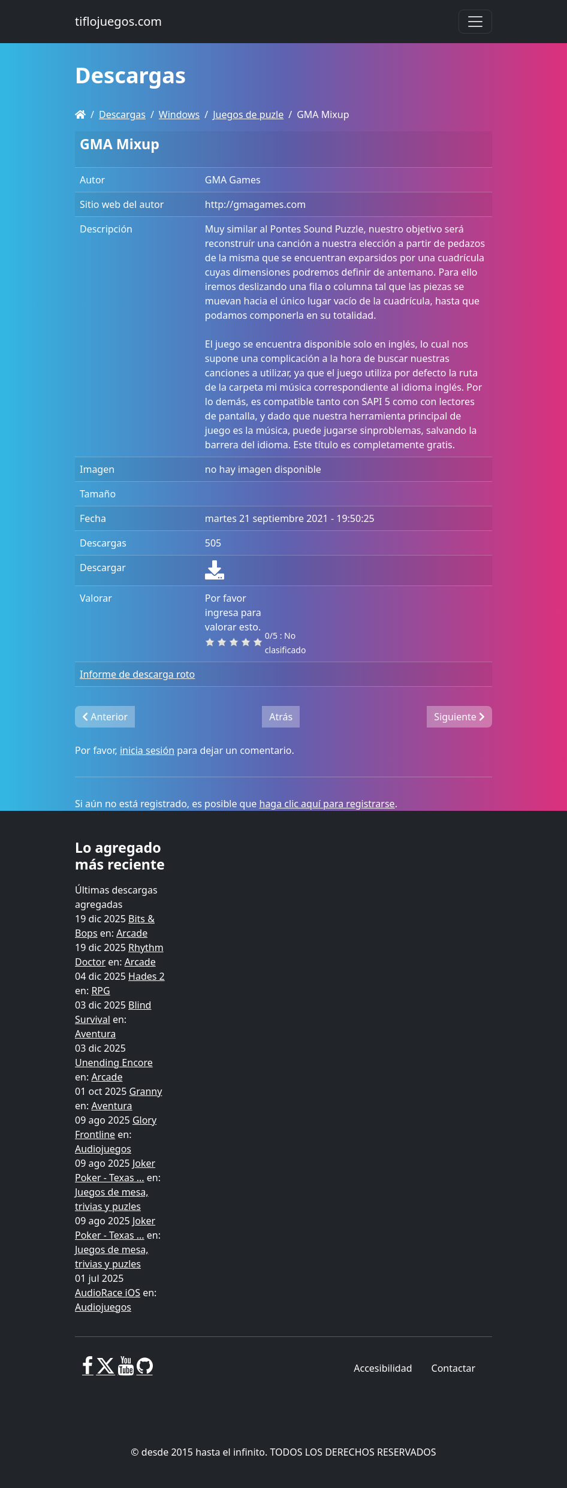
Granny (145, 1091)
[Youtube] (125, 1370)
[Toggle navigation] (475, 22)
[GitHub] (145, 1370)
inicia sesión (147, 750)
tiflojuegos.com (118, 21)
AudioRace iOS (107, 1292)
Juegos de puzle (248, 114)
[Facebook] (88, 1370)
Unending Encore (114, 1062)
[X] (105, 1370)
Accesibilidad (383, 1368)
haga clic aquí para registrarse (327, 803)
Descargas (122, 114)
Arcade (131, 933)
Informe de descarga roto (137, 674)
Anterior (105, 716)
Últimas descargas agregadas (116, 897)
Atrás (280, 716)
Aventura (95, 1033)
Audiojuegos (103, 1148)
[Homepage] (80, 114)
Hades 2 (146, 976)
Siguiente (459, 716)
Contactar (453, 1368)
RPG (100, 990)
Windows (179, 114)
